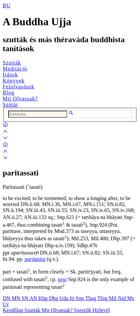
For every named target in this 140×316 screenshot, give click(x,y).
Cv (6, 304)
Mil (113, 298)
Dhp (54, 298)
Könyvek (14, 80)
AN (33, 298)
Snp (80, 298)
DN (7, 298)
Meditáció (15, 68)
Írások (10, 74)
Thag (91, 298)
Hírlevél (101, 310)
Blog (8, 92)
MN (17, 298)
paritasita (35, 259)
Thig (103, 298)
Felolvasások (19, 86)
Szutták (12, 62)
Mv (130, 298)
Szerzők (83, 310)
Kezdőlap (13, 310)
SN (26, 298)
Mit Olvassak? (20, 98)
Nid (122, 298)
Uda (65, 298)
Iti (72, 298)
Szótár (10, 104)
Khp (44, 298)
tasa (62, 279)
